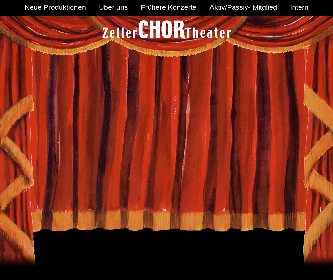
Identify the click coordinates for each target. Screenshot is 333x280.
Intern (299, 7)
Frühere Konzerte (168, 7)
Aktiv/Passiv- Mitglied (243, 7)
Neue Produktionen (55, 7)
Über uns (113, 7)
